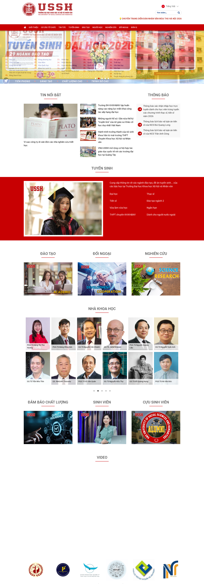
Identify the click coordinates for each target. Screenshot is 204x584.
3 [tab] (102, 335)
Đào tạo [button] (86, 27)
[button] (168, 6)
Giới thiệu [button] (33, 27)
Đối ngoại (102, 197)
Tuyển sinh (102, 112)
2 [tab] (98, 335)
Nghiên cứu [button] (110, 27)
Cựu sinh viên (156, 346)
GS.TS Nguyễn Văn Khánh (89, 291)
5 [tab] (110, 335)
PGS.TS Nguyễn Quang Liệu (139, 290)
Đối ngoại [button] (123, 27)
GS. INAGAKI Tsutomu (62, 325)
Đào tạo (48, 197)
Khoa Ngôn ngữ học (176, 528)
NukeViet (82, 575)
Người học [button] (97, 27)
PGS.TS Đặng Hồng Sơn (62, 291)
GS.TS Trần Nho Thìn (35, 325)
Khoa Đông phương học (42, 530)
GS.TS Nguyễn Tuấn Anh (165, 291)
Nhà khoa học (102, 253)
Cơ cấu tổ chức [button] (48, 27)
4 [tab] (106, 335)
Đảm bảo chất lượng (48, 346)
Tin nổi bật (50, 39)
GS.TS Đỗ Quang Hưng (139, 325)
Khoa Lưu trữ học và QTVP (149, 530)
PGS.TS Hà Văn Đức (163, 325)
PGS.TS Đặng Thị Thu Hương (36, 290)
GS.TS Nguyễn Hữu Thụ (113, 325)
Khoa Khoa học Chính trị (69, 530)
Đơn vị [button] (134, 27)
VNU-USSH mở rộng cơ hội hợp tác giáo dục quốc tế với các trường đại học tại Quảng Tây (115, 95)
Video (102, 401)
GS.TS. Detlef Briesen (112, 291)
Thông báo (158, 39)
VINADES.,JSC (100, 575)
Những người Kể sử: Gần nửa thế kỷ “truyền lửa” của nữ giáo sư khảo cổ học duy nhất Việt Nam (115, 66)
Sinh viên (102, 346)
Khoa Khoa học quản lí (96, 530)
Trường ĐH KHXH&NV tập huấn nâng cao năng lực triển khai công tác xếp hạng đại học (115, 52)
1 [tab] (94, 335)
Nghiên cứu (156, 197)
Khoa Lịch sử (123, 528)
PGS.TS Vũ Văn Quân (87, 325)
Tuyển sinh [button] (74, 27)
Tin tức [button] (62, 27)
